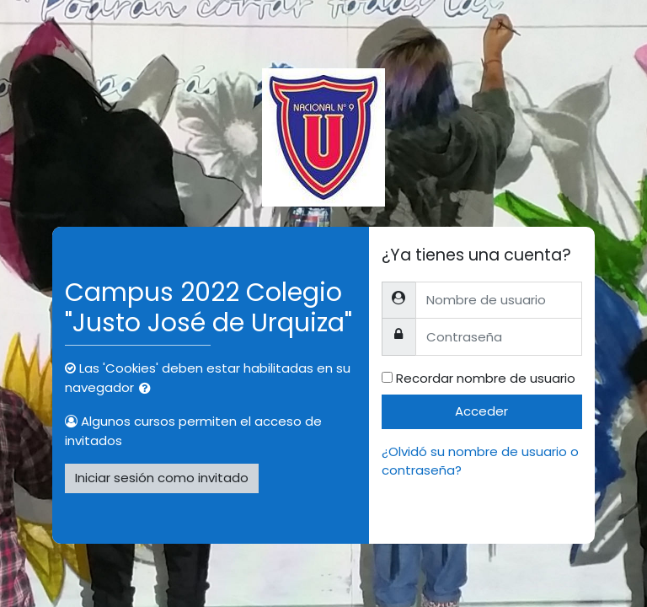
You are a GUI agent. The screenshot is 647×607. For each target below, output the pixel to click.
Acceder (481, 411)
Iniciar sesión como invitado (162, 477)
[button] (148, 389)
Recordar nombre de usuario (485, 378)
